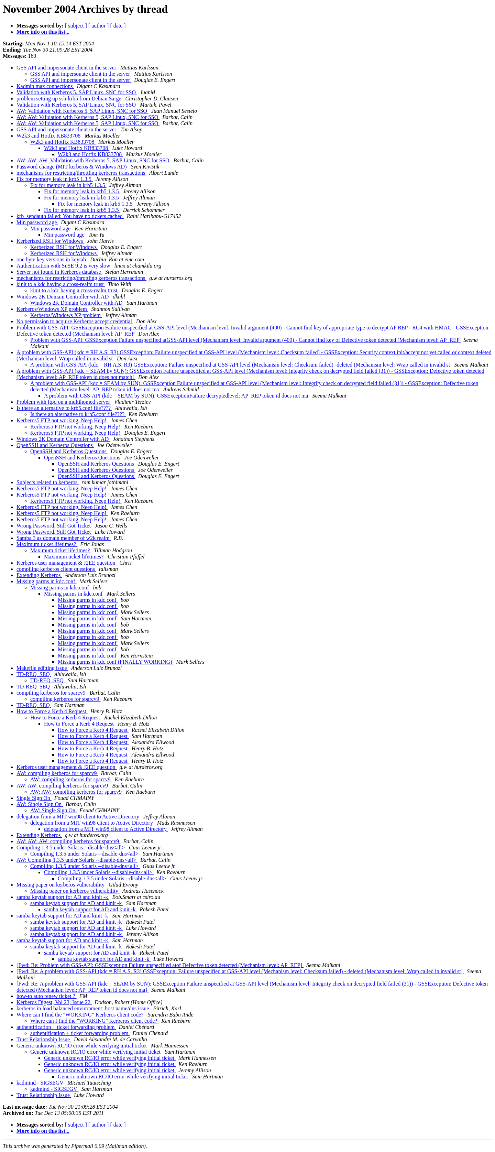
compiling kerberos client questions (56, 569)
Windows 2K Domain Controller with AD (63, 297)
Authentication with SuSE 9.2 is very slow (63, 266)
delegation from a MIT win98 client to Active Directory (78, 816)
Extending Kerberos (39, 575)
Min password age (37, 222)
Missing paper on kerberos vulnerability (61, 885)
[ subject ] (76, 26)
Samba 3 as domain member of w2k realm (63, 538)
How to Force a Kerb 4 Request (52, 711)
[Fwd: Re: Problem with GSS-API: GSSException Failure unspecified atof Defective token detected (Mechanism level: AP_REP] (160, 965)
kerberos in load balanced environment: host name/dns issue (83, 1008)
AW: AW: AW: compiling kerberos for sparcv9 (68, 841)
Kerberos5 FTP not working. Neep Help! (62, 420)
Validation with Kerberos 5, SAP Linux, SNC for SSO (76, 92)
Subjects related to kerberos (47, 482)
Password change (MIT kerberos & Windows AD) (72, 167)
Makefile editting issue (42, 668)
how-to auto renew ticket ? (46, 996)
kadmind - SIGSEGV (40, 1083)
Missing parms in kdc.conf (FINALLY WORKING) (116, 662)
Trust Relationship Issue (43, 1039)
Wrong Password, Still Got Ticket (54, 526)
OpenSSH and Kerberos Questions (55, 445)
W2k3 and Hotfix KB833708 (49, 136)
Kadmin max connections (45, 86)
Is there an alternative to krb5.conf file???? (64, 408)
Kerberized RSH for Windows (50, 241)
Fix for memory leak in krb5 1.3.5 (54, 179)
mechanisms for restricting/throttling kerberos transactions (81, 173)
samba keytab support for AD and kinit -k (62, 897)
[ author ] (98, 26)
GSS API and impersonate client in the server (67, 67)
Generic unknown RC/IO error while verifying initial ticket (82, 1045)
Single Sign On (34, 798)
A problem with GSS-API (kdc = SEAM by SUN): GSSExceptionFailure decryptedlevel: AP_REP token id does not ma (176, 396)
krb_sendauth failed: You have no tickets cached (70, 216)
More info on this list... (42, 32)
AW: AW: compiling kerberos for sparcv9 (62, 786)
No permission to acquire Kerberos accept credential (74, 321)
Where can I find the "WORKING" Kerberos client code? (80, 1015)
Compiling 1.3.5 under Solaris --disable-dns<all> (71, 847)
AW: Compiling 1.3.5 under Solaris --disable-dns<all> (77, 860)
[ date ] (117, 26)
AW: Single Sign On (39, 804)
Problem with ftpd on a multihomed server (63, 402)
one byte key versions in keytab (51, 259)
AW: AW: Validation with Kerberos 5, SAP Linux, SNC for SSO (88, 117)
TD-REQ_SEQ (33, 674)
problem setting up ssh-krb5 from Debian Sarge (69, 98)
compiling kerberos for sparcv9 (51, 693)
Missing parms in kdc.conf (46, 581)
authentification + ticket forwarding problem (66, 1027)
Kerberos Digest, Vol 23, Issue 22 (54, 1002)
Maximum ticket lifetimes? (46, 544)
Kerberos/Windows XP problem (52, 309)
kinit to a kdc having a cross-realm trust (60, 284)
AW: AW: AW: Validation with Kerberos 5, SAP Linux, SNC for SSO (93, 160)
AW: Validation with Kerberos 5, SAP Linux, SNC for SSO (82, 111)
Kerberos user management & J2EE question (66, 563)
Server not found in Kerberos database (59, 272)
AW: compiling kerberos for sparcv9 (57, 773)
